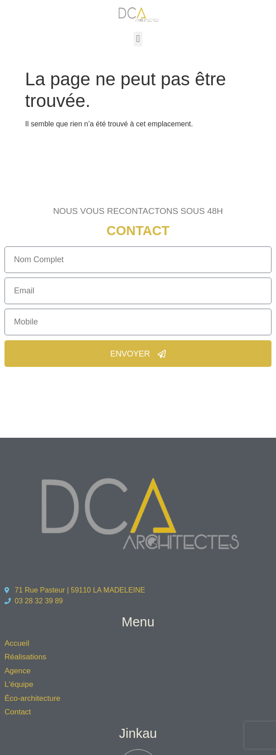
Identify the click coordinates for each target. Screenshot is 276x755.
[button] (138, 39)
